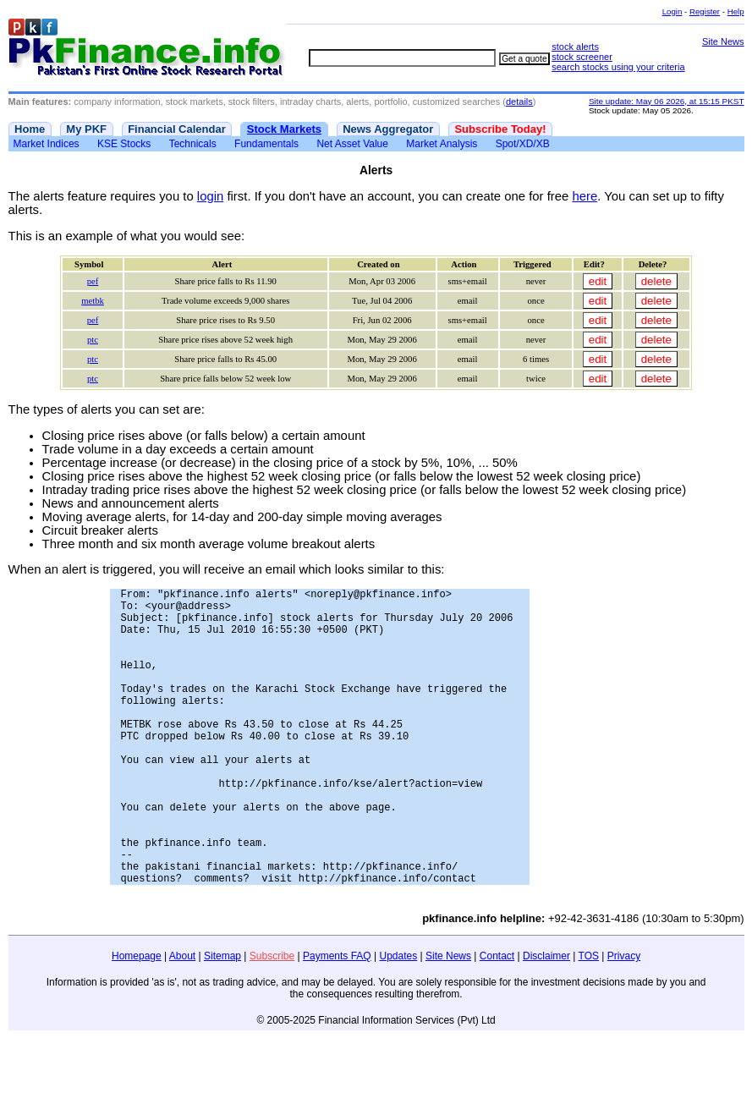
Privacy (623, 1019)
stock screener (582, 57)
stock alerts (575, 46)
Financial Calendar (177, 129)
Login (672, 11)
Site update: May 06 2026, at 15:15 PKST (666, 101)
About (182, 1019)
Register (704, 11)
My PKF (86, 129)
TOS (589, 1019)
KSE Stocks (124, 144)
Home (29, 129)
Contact (497, 1019)
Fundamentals (266, 144)
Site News (723, 41)
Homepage (137, 1019)
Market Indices (47, 144)
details (519, 101)
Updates (399, 1019)
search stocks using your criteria (618, 67)
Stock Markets (284, 129)
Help (735, 11)
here (584, 196)
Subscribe (272, 1019)
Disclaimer (546, 1019)
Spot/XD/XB (523, 144)
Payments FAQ (337, 1019)
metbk (92, 300)
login (210, 196)
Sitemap (222, 1019)
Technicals (193, 144)
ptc (92, 339)
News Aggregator (388, 129)
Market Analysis (441, 144)
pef (93, 281)
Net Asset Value (352, 144)
